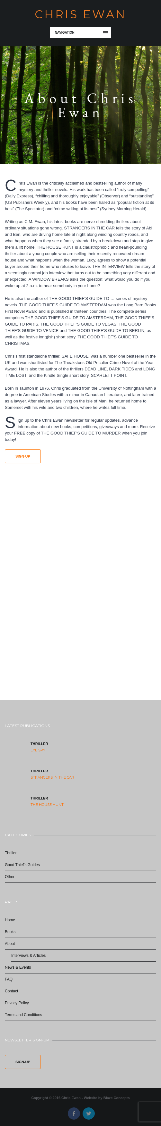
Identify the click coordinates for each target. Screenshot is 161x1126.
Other (9, 876)
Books (10, 932)
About (10, 943)
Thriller (39, 744)
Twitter (89, 1113)
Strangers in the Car (52, 777)
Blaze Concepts (116, 1098)
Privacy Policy (17, 1003)
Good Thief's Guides (22, 865)
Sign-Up (22, 456)
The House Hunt (47, 804)
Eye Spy (38, 750)
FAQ (9, 979)
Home (10, 920)
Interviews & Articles (28, 955)
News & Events (18, 967)
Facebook (74, 1113)
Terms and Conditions (23, 1015)
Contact (11, 991)
